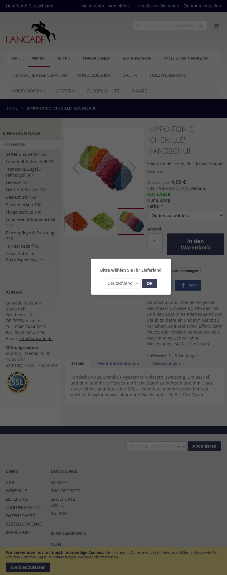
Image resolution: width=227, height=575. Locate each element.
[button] (123, 283)
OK (150, 283)
